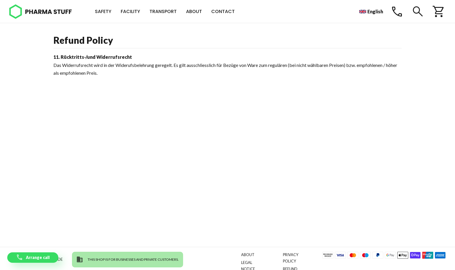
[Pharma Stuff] (40, 11)
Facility (130, 11)
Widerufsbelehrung (134, 65)
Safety (103, 11)
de (60, 259)
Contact (223, 11)
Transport (163, 11)
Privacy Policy (290, 257)
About (194, 11)
